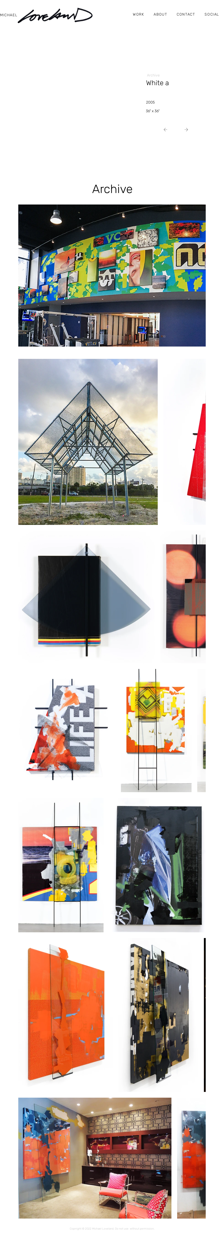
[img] (70, 101)
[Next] (167, 129)
